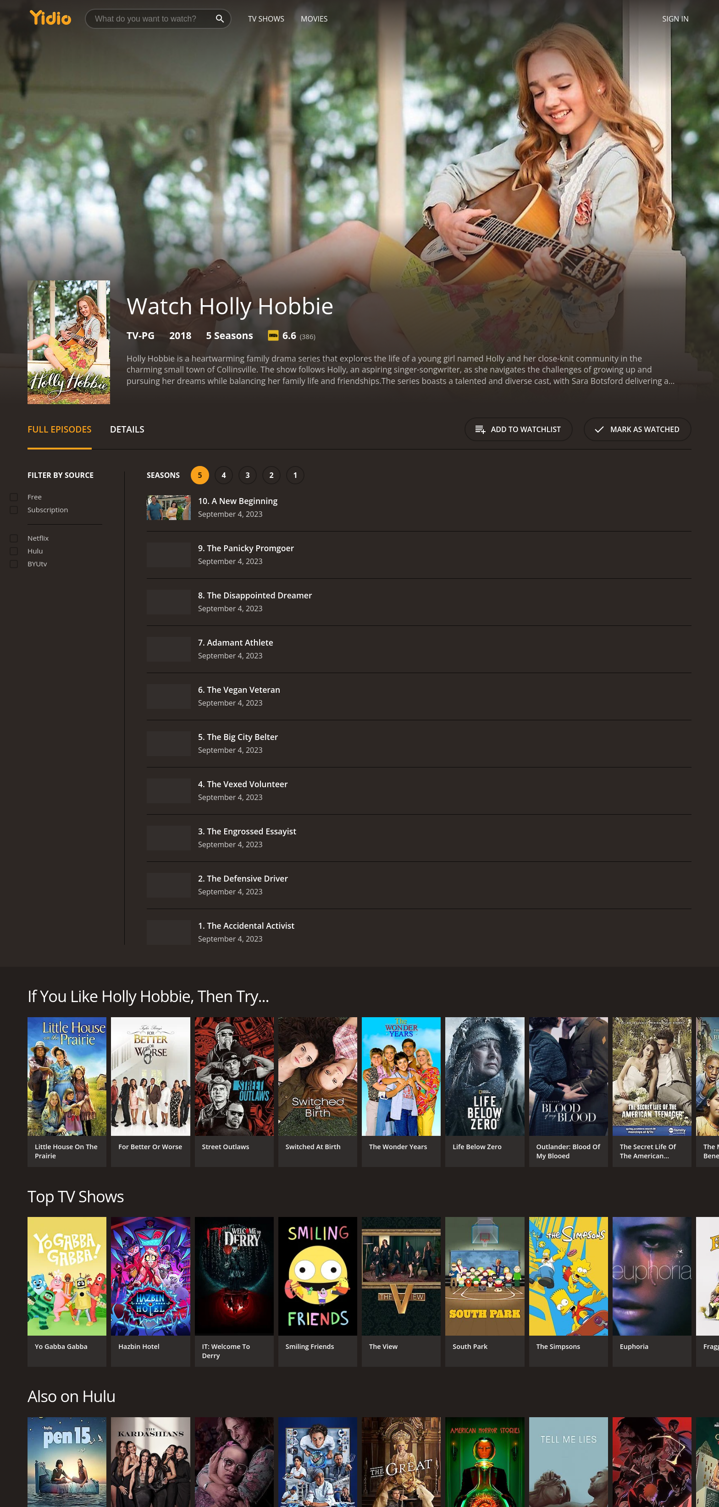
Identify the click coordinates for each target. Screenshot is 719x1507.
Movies (314, 19)
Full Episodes (60, 429)
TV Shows (266, 19)
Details (127, 429)
